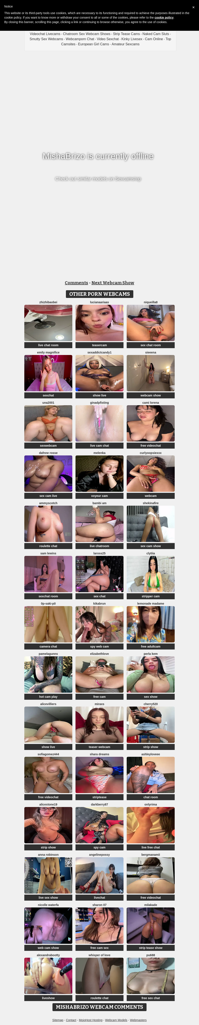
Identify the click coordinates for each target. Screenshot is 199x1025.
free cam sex (99, 948)
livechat (99, 897)
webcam (151, 496)
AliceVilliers (48, 704)
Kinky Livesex (131, 39)
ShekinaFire (151, 503)
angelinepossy (99, 854)
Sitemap (57, 1020)
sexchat (48, 395)
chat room (151, 797)
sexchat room (48, 596)
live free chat (151, 847)
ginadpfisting (99, 402)
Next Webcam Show (113, 282)
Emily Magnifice (48, 352)
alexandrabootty (48, 955)
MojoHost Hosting (91, 1020)
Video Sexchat (108, 39)
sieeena (150, 352)
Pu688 (150, 955)
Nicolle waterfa (48, 905)
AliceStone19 (48, 804)
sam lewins (48, 553)
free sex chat (151, 998)
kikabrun (99, 603)
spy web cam (99, 646)
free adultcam (150, 646)
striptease (99, 797)
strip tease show (151, 948)
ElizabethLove (99, 653)
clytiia (151, 553)
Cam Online (154, 39)
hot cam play (48, 696)
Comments (76, 282)
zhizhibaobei (48, 302)
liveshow (48, 998)
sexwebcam (48, 445)
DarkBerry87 (99, 804)
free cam (99, 696)
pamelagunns (48, 653)
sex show (150, 696)
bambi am (99, 503)
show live (99, 395)
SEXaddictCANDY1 (99, 352)
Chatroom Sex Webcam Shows (86, 34)
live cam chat (99, 445)
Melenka (99, 453)
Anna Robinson (48, 854)
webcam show (151, 395)
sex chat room (151, 345)
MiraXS (99, 704)
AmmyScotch (48, 503)
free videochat (151, 445)
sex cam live (48, 496)
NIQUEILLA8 (151, 302)
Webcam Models (116, 1020)
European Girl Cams (93, 44)
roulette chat (48, 546)
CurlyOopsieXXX (151, 453)
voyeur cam (99, 496)
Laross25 (99, 553)
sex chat (99, 596)
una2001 (48, 402)
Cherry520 (151, 704)
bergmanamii (150, 854)
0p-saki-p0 (48, 603)
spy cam (99, 847)
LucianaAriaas (99, 302)
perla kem (151, 653)
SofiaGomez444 (48, 754)
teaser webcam (99, 747)
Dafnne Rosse (48, 453)
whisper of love (99, 955)
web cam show (48, 948)
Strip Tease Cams (126, 34)
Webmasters (138, 1020)
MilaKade (150, 905)
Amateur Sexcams (125, 44)
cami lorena (150, 402)
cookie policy (164, 17)
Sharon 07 (99, 905)
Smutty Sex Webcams (46, 39)
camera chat (48, 646)
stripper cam (151, 596)
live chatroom (99, 546)
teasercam (99, 345)
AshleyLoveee (150, 754)
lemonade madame (150, 603)
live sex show (48, 897)
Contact (71, 1020)
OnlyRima (150, 804)
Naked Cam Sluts (155, 34)
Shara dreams (99, 754)
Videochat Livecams (45, 34)
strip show (150, 747)
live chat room (48, 345)
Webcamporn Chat (80, 39)
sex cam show (151, 546)
